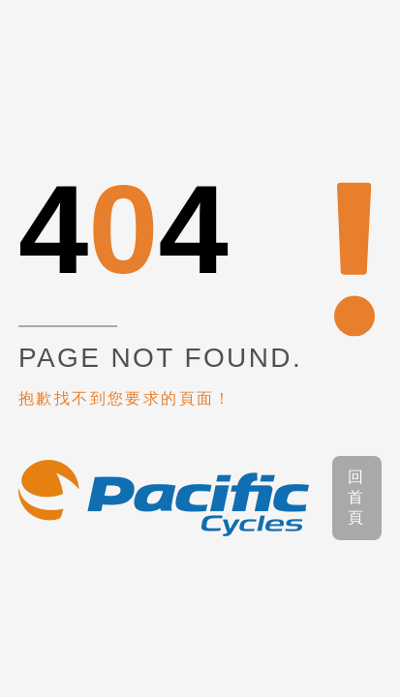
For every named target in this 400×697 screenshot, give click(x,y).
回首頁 (357, 497)
